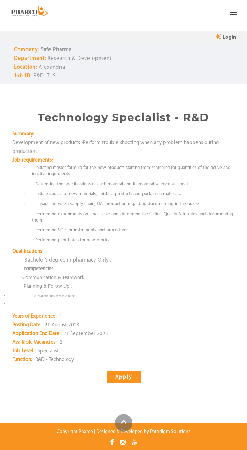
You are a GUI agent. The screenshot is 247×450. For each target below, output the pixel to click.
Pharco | (87, 431)
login (226, 37)
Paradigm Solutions (170, 431)
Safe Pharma (56, 50)
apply (123, 377)
